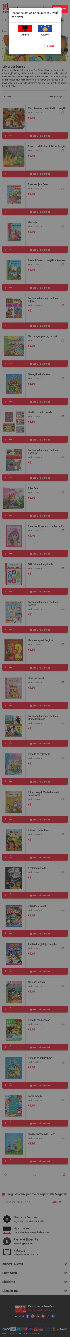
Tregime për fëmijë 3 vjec (41, 1134)
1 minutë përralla (37, 868)
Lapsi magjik (35, 1096)
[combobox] (35, 20)
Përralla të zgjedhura (39, 754)
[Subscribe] (56, 1201)
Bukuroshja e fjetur (38, 184)
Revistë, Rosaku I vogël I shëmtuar (46, 260)
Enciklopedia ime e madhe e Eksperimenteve (43, 718)
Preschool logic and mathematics (46, 526)
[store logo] (33, 8)
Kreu (4, 31)
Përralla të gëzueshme (40, 1058)
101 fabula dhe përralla (40, 564)
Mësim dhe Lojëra (30, 31)
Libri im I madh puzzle (40, 412)
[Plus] (10, 134)
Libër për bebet (36, 678)
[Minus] (10, 137)
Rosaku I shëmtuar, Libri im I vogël (46, 146)
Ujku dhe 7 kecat (37, 906)
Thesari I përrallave (38, 830)
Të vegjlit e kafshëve (39, 374)
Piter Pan (33, 488)
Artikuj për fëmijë (15, 31)
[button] (63, 112)
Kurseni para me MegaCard (41, 1306)
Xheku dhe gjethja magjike (42, 944)
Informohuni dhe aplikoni (40, 1310)
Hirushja (32, 222)
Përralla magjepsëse (39, 1020)
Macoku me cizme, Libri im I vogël (46, 108)
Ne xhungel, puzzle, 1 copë (42, 336)
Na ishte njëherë (36, 982)
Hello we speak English (40, 640)
